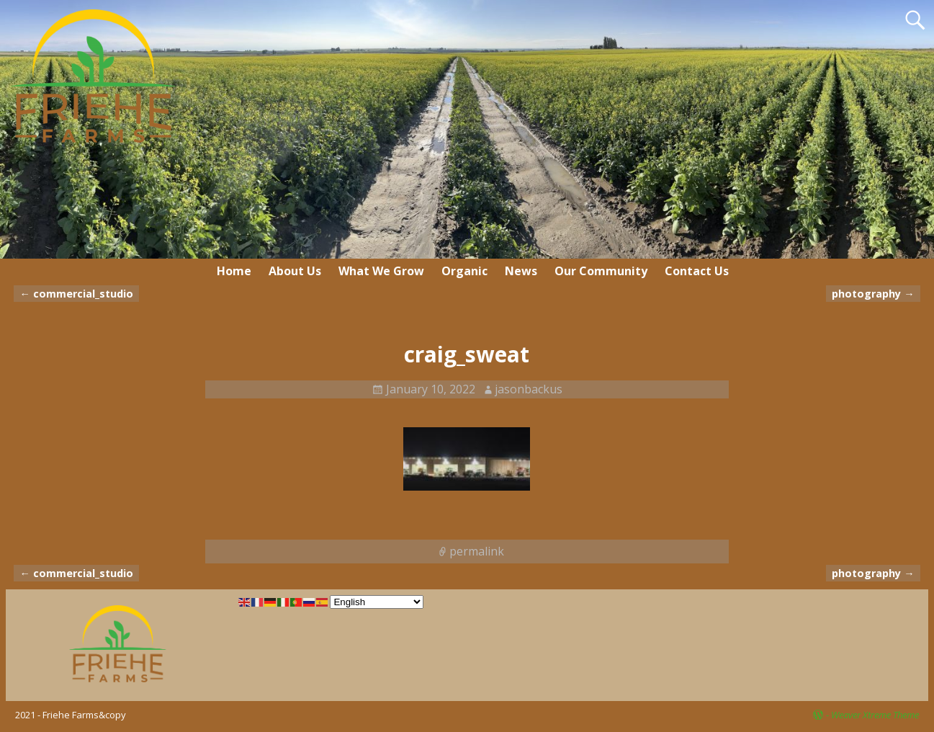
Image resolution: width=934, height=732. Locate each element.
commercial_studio (76, 293)
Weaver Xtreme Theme (875, 714)
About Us (295, 271)
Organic (464, 271)
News (521, 271)
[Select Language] (376, 602)
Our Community (600, 271)
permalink (476, 551)
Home (234, 271)
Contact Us (697, 271)
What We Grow (381, 271)
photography (873, 293)
